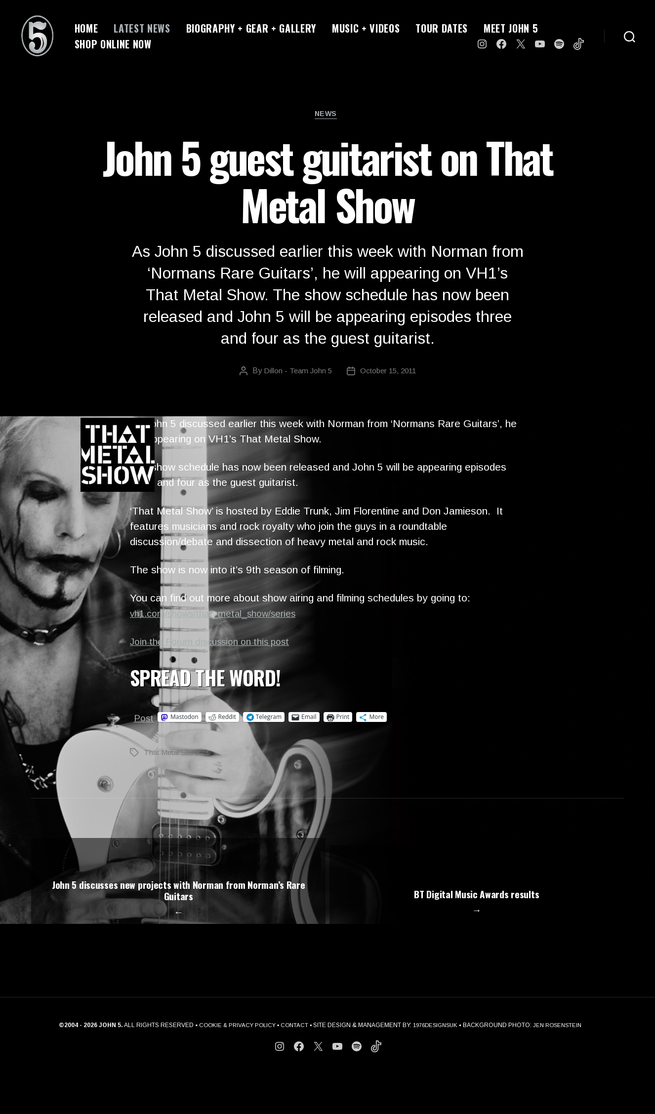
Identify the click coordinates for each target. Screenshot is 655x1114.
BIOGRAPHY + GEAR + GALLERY (251, 28)
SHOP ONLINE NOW (113, 44)
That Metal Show (174, 754)
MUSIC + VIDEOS (366, 28)
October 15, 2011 (388, 373)
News (327, 116)
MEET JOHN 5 (511, 28)
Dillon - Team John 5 (295, 373)
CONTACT (292, 1065)
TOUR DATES (441, 28)
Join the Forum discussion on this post (218, 643)
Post (145, 719)
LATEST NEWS (142, 28)
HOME (86, 28)
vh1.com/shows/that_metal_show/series (222, 615)
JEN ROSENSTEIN (562, 1065)
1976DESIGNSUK (436, 1065)
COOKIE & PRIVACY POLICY (232, 1065)
